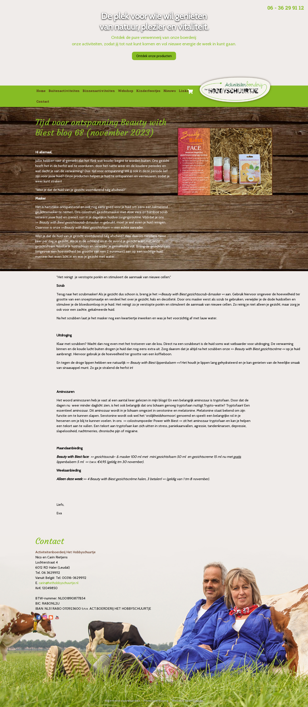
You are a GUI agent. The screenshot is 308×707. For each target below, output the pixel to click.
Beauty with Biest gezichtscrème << (260, 349)
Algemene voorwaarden (122, 700)
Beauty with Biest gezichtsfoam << (88, 227)
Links (184, 91)
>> (37, 222)
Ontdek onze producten (154, 56)
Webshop (125, 91)
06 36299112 (50, 573)
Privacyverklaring (156, 700)
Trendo (197, 700)
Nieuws (169, 91)
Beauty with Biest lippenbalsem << (155, 363)
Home (41, 91)
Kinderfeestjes (148, 91)
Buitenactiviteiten (64, 91)
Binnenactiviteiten (99, 91)
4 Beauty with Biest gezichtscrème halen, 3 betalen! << (126, 479)
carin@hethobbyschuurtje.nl (58, 583)
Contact (42, 101)
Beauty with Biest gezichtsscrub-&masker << (70, 222)
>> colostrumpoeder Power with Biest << (152, 421)
